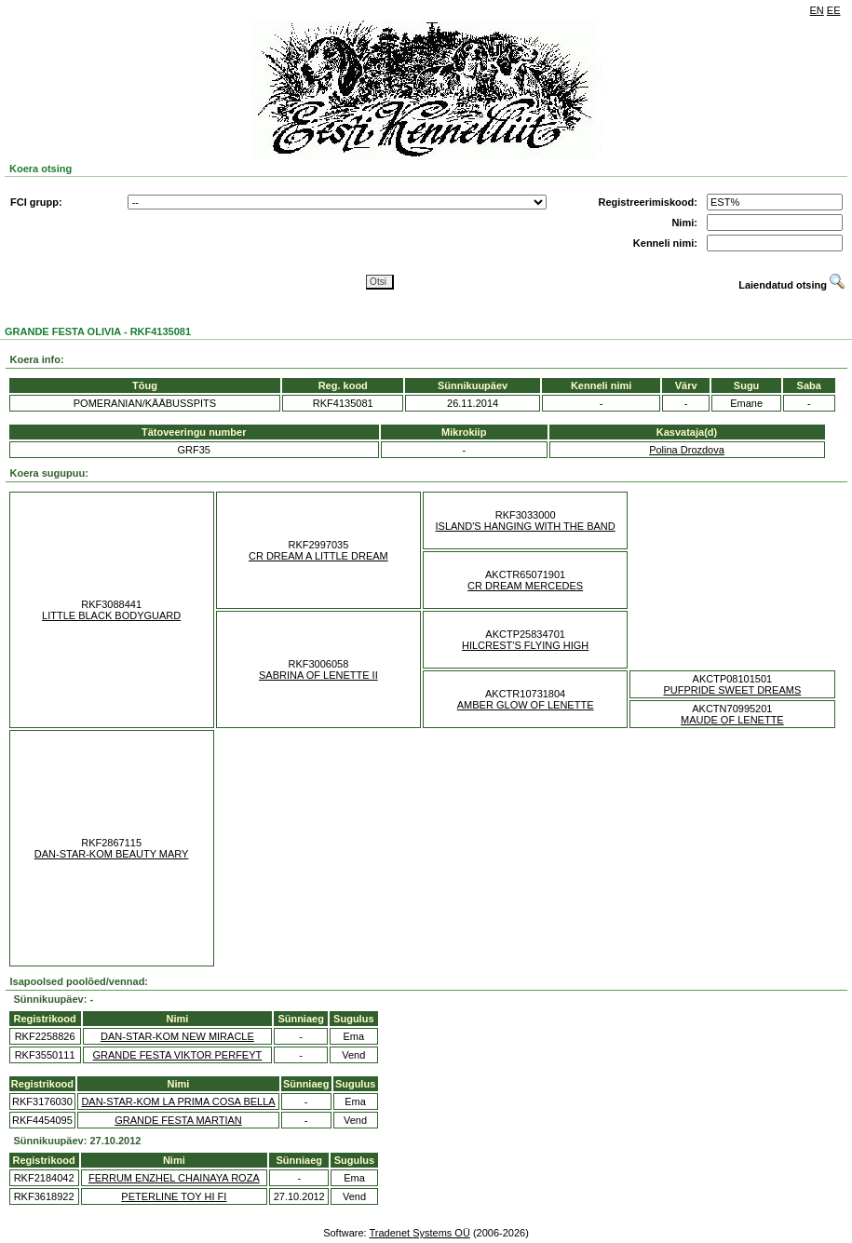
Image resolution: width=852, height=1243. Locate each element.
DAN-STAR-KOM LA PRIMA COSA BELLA (178, 1101)
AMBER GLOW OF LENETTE (525, 704)
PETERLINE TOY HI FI (173, 1196)
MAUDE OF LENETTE (732, 719)
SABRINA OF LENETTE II (318, 675)
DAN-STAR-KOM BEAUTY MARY (111, 853)
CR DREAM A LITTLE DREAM (318, 555)
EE (834, 10)
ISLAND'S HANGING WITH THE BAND (525, 526)
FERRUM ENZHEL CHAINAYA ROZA (174, 1177)
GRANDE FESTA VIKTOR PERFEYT (178, 1055)
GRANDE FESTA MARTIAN (178, 1120)
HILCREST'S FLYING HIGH (525, 645)
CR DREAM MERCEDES (525, 585)
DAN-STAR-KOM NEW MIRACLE (177, 1036)
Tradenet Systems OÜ (419, 1232)
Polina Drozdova (686, 449)
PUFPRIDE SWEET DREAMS (733, 690)
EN (817, 10)
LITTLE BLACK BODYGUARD (111, 615)
